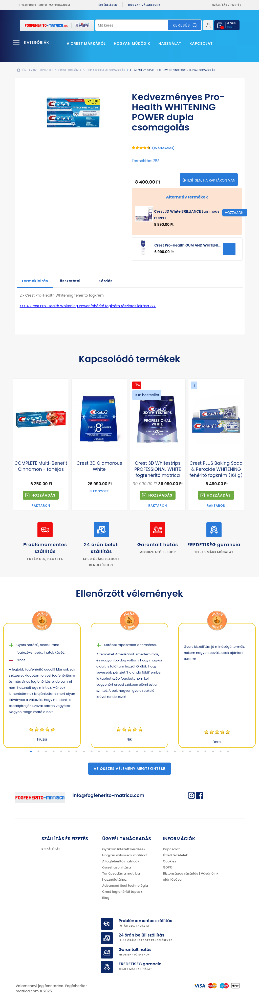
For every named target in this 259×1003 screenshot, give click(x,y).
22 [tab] (190, 751)
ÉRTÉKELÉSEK (107, 5)
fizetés (235, 5)
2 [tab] (38, 751)
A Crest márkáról (86, 43)
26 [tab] (220, 751)
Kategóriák (36, 42)
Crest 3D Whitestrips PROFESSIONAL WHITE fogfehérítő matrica (157, 469)
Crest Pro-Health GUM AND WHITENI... (187, 245)
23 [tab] (197, 751)
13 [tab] (121, 751)
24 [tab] (205, 751)
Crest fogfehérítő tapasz (122, 891)
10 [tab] (99, 751)
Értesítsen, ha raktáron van (208, 180)
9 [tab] (91, 751)
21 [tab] (182, 751)
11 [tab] (106, 751)
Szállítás (219, 5)
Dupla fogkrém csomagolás (106, 70)
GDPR (167, 867)
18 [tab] (159, 751)
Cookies (169, 861)
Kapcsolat (201, 43)
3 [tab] (46, 751)
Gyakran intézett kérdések (123, 849)
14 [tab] (129, 751)
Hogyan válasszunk (144, 5)
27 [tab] (228, 751)
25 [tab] (212, 751)
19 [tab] (167, 751)
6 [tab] (68, 751)
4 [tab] (53, 751)
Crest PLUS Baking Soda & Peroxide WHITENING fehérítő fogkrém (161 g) (216, 469)
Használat (169, 43)
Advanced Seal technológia (125, 885)
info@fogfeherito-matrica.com (44, 5)
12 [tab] (114, 751)
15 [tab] (137, 751)
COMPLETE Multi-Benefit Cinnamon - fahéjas (40, 466)
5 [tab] (61, 751)
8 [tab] (84, 751)
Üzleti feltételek (175, 855)
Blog (106, 897)
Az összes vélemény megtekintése (129, 768)
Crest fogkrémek (69, 70)
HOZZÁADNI (229, 249)
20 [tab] (175, 751)
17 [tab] (152, 751)
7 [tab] (76, 751)
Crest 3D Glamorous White (99, 466)
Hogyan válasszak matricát (124, 855)
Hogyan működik (132, 43)
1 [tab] (30, 751)
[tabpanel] (42, 685)
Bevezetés (46, 70)
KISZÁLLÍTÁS (50, 849)
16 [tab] (144, 751)
